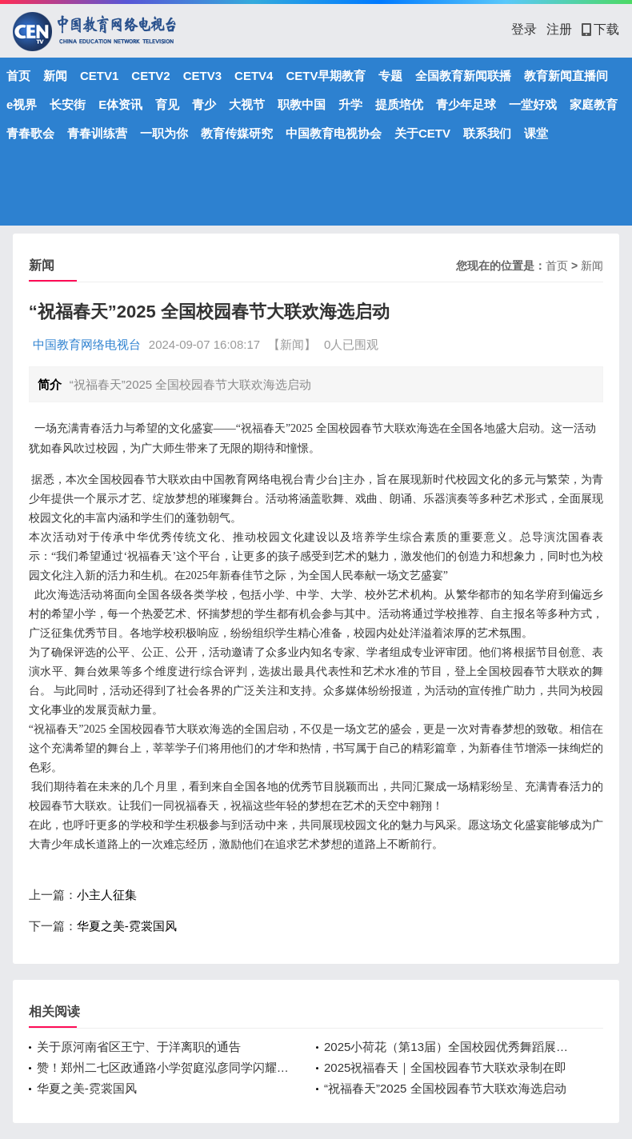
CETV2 (150, 75)
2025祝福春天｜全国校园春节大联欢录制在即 (445, 1067)
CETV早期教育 (326, 75)
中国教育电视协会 (334, 133)
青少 (204, 104)
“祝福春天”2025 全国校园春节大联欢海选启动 (445, 1088)
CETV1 (99, 75)
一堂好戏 (533, 104)
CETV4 (253, 75)
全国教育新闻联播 (463, 75)
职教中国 (302, 104)
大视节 (247, 104)
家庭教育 (594, 104)
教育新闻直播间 (566, 75)
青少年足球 (466, 104)
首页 (18, 75)
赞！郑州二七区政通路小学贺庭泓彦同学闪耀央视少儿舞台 (164, 1067)
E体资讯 (120, 104)
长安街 (68, 104)
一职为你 (164, 133)
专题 (390, 75)
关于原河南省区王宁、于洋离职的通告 (139, 1046)
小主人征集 (107, 894)
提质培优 (399, 104)
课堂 (536, 133)
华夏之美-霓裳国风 (127, 926)
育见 (167, 104)
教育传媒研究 (237, 133)
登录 (524, 29)
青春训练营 (97, 133)
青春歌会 (30, 133)
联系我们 (487, 133)
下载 (600, 29)
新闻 (55, 75)
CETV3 (202, 75)
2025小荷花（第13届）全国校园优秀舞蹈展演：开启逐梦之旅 (451, 1046)
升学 (350, 104)
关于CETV (422, 133)
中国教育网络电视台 (87, 344)
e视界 (21, 104)
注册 (559, 29)
